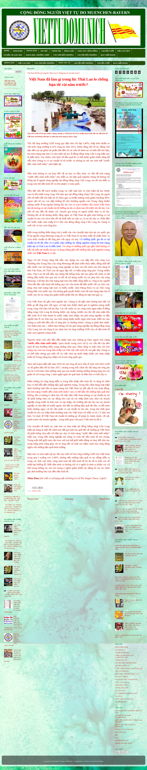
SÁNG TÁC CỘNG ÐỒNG (88, 51)
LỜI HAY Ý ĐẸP (120, 677)
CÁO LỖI (119, 389)
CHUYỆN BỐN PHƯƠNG (87, 55)
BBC (116, 735)
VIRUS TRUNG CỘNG (122, 699)
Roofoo (87, 761)
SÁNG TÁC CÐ (64, 63)
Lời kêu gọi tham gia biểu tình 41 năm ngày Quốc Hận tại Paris (134, 613)
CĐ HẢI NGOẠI (120, 653)
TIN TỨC (44, 51)
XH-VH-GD (119, 702)
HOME (6, 51)
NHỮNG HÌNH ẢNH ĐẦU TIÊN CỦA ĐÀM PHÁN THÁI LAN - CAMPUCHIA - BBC (133, 528)
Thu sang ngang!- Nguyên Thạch (16, 476)
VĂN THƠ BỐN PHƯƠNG (63, 55)
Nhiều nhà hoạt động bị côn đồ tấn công (18, 487)
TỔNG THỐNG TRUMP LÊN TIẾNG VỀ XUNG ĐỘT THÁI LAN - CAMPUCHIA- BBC (133, 448)
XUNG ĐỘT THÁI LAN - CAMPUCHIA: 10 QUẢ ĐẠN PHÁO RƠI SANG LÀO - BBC (128, 439)
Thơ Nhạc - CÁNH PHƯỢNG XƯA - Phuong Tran (18, 356)
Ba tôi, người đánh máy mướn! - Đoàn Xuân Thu (132, 490)
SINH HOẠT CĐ (120, 685)
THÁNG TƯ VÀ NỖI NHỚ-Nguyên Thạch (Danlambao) (11, 466)
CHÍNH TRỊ (56, 51)
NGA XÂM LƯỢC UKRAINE (125, 679)
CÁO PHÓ (118, 650)
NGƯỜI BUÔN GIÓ (121, 740)
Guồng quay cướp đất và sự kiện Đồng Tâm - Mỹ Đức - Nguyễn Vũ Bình (12, 498)
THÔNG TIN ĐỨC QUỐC (123, 743)
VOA (116, 738)
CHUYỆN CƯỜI (107, 51)
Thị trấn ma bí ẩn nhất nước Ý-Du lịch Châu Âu (18, 344)
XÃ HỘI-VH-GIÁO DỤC (12, 55)
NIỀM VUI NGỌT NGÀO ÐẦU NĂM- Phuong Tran (18, 413)
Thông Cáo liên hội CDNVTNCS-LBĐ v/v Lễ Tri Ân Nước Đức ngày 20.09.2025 (133, 460)
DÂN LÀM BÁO (120, 732)
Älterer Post (104, 499)
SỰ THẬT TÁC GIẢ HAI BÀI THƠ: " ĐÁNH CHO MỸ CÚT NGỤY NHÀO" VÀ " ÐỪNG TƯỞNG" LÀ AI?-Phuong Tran (13, 508)
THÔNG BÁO (9, 63)
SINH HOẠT (18, 51)
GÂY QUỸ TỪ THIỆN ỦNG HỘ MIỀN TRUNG (17, 582)
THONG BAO (31, 51)
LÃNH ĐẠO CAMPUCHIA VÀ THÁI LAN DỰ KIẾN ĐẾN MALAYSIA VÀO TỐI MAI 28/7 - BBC (128, 502)
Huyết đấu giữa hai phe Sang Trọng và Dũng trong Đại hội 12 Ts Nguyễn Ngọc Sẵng (12, 334)
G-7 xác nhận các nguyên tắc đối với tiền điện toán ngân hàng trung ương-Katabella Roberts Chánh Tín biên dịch (129, 511)
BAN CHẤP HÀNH (108, 55)
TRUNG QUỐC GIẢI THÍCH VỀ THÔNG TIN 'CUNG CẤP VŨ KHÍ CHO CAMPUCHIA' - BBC (128, 471)
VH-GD (117, 696)
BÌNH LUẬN (69, 51)
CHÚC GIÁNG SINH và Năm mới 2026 (132, 478)
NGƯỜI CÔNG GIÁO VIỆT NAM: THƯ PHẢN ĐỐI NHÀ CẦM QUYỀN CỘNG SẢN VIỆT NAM (12, 378)
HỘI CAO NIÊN (123, 51)
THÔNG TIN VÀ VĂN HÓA (124, 729)
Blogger (101, 761)
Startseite (69, 499)
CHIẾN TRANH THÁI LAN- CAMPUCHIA (124, 656)
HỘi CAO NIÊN (120, 671)
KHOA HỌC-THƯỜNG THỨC (38, 55)
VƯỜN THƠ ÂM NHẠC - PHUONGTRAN (123, 716)
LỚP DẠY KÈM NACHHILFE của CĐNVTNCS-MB (10, 83)
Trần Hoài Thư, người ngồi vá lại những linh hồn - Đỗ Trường (17, 557)
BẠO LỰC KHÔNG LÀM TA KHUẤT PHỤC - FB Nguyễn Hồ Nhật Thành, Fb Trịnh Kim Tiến (12, 368)
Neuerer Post (33, 499)
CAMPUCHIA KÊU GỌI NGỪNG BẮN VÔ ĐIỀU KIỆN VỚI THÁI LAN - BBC (13, 593)
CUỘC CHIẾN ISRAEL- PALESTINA (127, 668)
